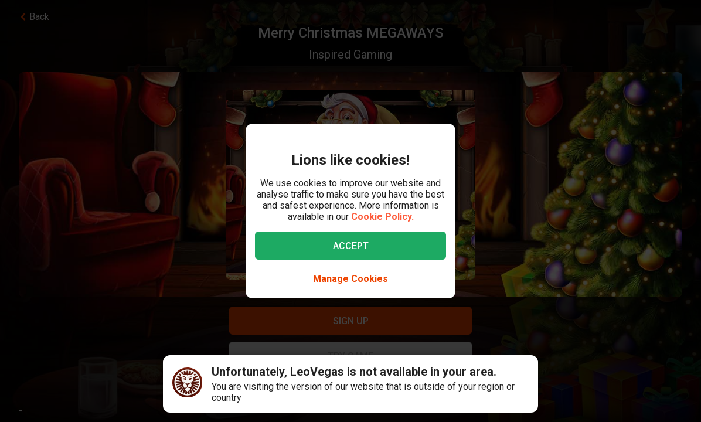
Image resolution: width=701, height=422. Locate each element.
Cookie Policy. (382, 216)
